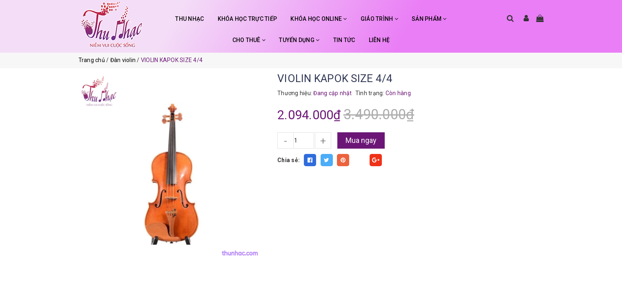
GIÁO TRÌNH (379, 19)
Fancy (359, 160)
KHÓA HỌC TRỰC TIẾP (247, 19)
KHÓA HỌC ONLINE (318, 19)
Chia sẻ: (288, 160)
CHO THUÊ (249, 40)
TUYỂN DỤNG (299, 40)
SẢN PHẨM (429, 19)
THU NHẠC (189, 19)
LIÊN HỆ (379, 40)
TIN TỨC (344, 40)
